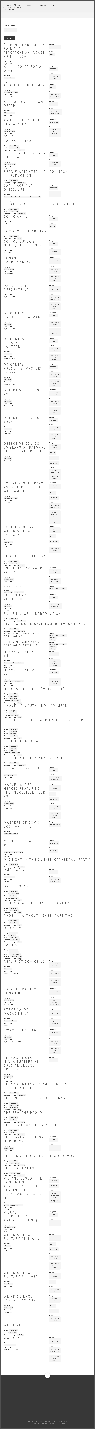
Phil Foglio (13, 748)
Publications (32, 6)
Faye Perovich (14, 893)
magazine (53, 850)
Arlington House (9, 78)
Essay (19, 238)
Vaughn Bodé (14, 211)
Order (12, 25)
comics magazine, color (55, 663)
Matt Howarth (15, 753)
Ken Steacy (13, 1120)
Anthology (52, 640)
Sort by (6, 25)
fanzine (52, 226)
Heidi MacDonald (14, 1173)
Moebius (12, 1132)
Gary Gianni (13, 896)
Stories (43, 6)
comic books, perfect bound (55, 1265)
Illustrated (54, 122)
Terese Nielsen (14, 1163)
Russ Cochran (8, 542)
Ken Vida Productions (11, 834)
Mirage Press (8, 1077)
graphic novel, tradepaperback (55, 112)
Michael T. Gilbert (15, 954)
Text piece (53, 69)
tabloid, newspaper (54, 252)
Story (19, 703)
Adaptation (52, 638)
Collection (53, 458)
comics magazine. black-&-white (54, 1002)
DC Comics (7, 324)
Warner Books (8, 1148)
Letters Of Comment (55, 261)
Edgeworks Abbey (16, 1205)
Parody (52, 87)
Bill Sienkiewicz (15, 700)
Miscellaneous (55, 47)
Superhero (53, 463)
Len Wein (13, 935)
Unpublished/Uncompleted (57, 588)
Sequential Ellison (11, 5)
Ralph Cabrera (15, 939)
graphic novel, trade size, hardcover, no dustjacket (55, 517)
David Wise (13, 1332)
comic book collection (54, 581)
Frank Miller (13, 698)
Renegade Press (9, 1345)
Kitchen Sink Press (10, 775)
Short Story (21, 565)
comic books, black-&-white (54, 95)
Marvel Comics (9, 269)
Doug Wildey (14, 1107)
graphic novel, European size (55, 132)
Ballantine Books (9, 131)
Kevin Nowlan (19, 592)
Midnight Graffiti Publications (13, 852)
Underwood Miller (10, 164)
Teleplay (20, 1335)
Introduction (21, 183)
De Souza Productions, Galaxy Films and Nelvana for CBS (22, 197)
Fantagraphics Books (11, 92)
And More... (54, 6)
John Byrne (12, 711)
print (52, 54)
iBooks (6, 1205)
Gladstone (7, 1246)
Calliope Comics (9, 877)
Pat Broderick (14, 937)
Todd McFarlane (15, 148)
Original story (54, 194)
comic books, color (55, 270)
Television (53, 188)
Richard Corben (14, 563)
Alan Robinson (14, 910)
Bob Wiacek (14, 715)
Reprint (52, 453)
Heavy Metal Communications (13, 663)
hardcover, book (54, 77)
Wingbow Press (9, 113)
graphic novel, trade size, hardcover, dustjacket (55, 474)
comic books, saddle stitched (55, 278)
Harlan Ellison (14, 146)
